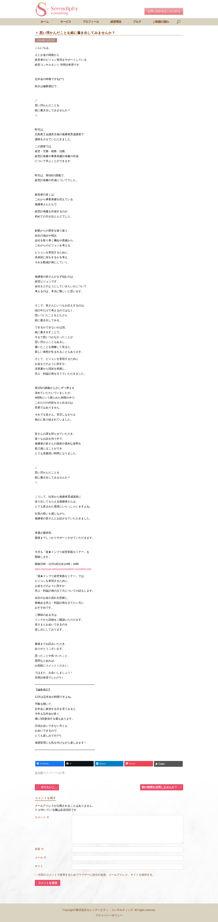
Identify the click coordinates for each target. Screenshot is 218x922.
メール (40, 857)
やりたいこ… (46, 787)
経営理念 (116, 21)
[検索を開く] (178, 21)
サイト (39, 866)
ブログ (137, 21)
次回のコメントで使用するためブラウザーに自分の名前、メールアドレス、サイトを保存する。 (96, 874)
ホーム (45, 21)
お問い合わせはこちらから (163, 11)
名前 (39, 848)
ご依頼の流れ (161, 21)
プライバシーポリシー (109, 915)
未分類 (39, 772)
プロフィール (91, 21)
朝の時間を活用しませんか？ (162, 787)
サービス (65, 21)
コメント (42, 817)
